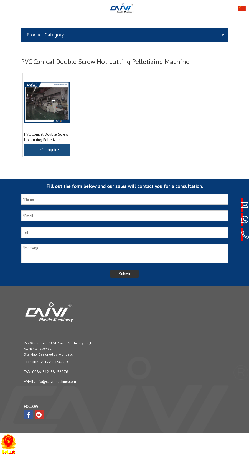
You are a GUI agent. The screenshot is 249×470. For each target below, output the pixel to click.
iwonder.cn (66, 354)
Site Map (30, 354)
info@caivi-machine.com (56, 381)
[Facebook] (28, 414)
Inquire (52, 149)
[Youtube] (39, 414)
